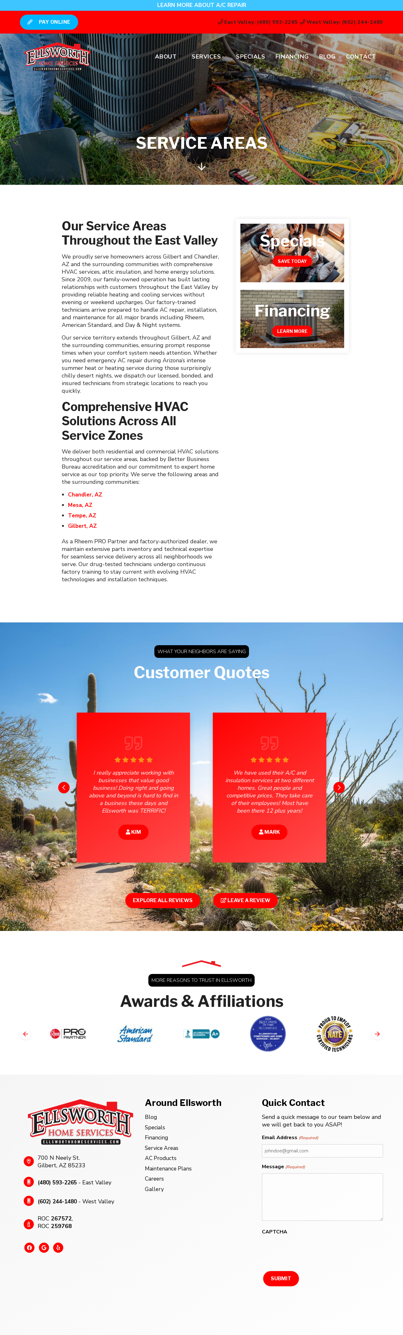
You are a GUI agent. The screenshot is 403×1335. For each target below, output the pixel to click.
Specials (249, 57)
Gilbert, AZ (83, 525)
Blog (325, 57)
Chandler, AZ (85, 494)
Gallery (154, 1185)
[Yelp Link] (56, 1249)
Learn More (292, 331)
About (164, 57)
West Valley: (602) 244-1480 (337, 22)
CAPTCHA (274, 1230)
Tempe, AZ (83, 515)
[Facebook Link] (29, 1249)
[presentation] (310, 1249)
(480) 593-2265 (59, 1181)
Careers (155, 1175)
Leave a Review (245, 899)
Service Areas (162, 1146)
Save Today (292, 261)
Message (283, 1166)
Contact (359, 57)
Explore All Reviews (163, 899)
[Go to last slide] (64, 786)
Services (204, 57)
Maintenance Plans (169, 1166)
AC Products (161, 1155)
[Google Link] (42, 1249)
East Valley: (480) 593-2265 (253, 22)
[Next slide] (339, 786)
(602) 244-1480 (59, 1200)
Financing (290, 57)
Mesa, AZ (80, 504)
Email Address (290, 1136)
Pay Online (52, 22)
